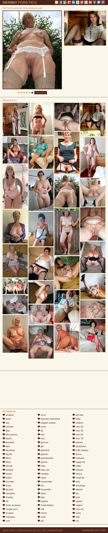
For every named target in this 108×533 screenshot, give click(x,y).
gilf (41, 446)
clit (5, 501)
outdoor (77, 423)
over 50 (77, 430)
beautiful (8, 442)
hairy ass (44, 470)
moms (42, 513)
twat (76, 497)
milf (41, 509)
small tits (78, 478)
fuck (41, 438)
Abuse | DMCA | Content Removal (17, 530)
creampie (9, 517)
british (7, 478)
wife (76, 517)
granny (43, 462)
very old (77, 509)
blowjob (8, 470)
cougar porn (10, 509)
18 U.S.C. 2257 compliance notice (48, 530)
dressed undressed (49, 419)
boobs (7, 474)
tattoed (77, 489)
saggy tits (78, 462)
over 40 (77, 427)
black (7, 462)
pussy (76, 454)
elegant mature (47, 423)
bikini (7, 458)
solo (76, 481)
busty (7, 485)
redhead (78, 458)
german (43, 442)
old (41, 521)
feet (41, 434)
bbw (6, 430)
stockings (78, 485)
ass (6, 423)
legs (41, 497)
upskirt (77, 501)
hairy (42, 466)
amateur (8, 415)
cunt (6, 521)
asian (7, 419)
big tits (7, 454)
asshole (8, 427)
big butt (8, 489)
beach (7, 438)
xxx (75, 521)
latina (42, 493)
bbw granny (10, 434)
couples (8, 513)
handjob (43, 474)
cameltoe (9, 493)
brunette (8, 481)
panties (77, 442)
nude (42, 517)
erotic (42, 427)
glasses (43, 454)
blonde (8, 466)
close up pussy (12, 505)
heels (42, 478)
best (6, 446)
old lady (77, 415)
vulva (76, 513)
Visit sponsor (40, 92)
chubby (8, 497)
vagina (77, 505)
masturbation (46, 505)
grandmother (45, 458)
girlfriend (43, 450)
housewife (44, 489)
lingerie (43, 501)
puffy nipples (80, 450)
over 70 (77, 438)
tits (75, 493)
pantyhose (79, 446)
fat (40, 430)
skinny (77, 474)
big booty (9, 450)
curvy (42, 415)
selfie (76, 466)
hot (41, 485)
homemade (45, 481)
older (76, 419)
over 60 (77, 434)
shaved (77, 470)
